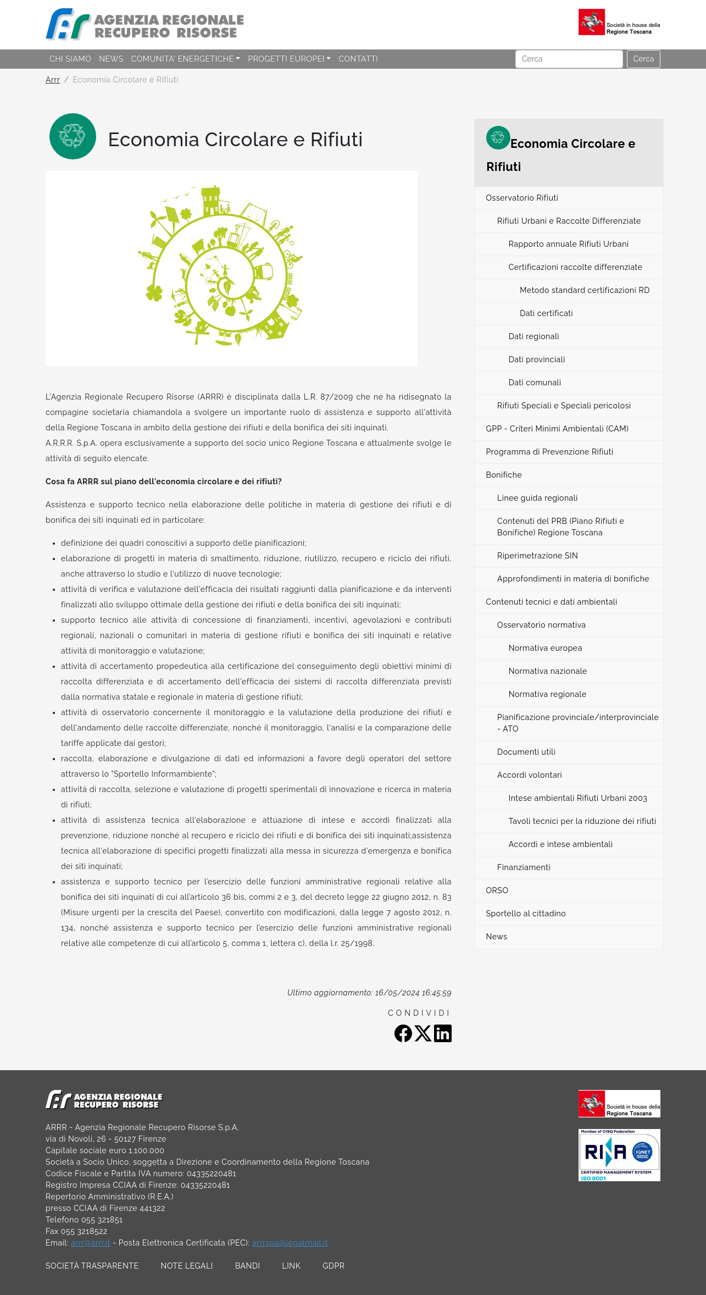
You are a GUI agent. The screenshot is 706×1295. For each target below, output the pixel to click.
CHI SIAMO (70, 58)
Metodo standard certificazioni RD (585, 290)
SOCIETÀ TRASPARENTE (92, 1265)
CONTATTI (358, 58)
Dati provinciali (537, 359)
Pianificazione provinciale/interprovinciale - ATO (578, 723)
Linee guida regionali (537, 498)
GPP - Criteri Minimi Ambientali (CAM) (557, 428)
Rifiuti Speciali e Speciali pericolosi (564, 405)
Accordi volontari (529, 775)
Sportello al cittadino (526, 913)
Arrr (53, 79)
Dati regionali (534, 336)
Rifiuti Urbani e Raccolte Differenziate (569, 221)
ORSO (497, 890)
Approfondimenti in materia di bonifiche (573, 578)
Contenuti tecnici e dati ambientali (552, 601)
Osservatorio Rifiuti (522, 197)
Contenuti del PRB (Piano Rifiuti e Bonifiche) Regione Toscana (560, 527)
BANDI (247, 1265)
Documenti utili (526, 752)
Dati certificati (546, 313)
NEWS (111, 58)
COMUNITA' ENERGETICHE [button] (182, 58)
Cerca (643, 58)
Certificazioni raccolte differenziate (576, 267)
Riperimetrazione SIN (537, 555)
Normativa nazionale (548, 671)
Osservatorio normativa (541, 625)
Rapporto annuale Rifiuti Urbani (569, 244)
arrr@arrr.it (90, 1242)
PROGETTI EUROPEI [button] (286, 58)
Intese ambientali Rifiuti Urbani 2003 (578, 798)
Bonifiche (504, 475)
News (497, 936)
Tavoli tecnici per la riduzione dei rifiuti (583, 821)
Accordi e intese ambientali (561, 844)
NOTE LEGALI (187, 1265)
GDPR (333, 1265)
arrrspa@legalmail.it (290, 1242)
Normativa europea (545, 648)
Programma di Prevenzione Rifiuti (550, 451)
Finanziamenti (524, 867)
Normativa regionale (548, 694)
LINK (291, 1265)
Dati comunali (535, 382)
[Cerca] (569, 59)
